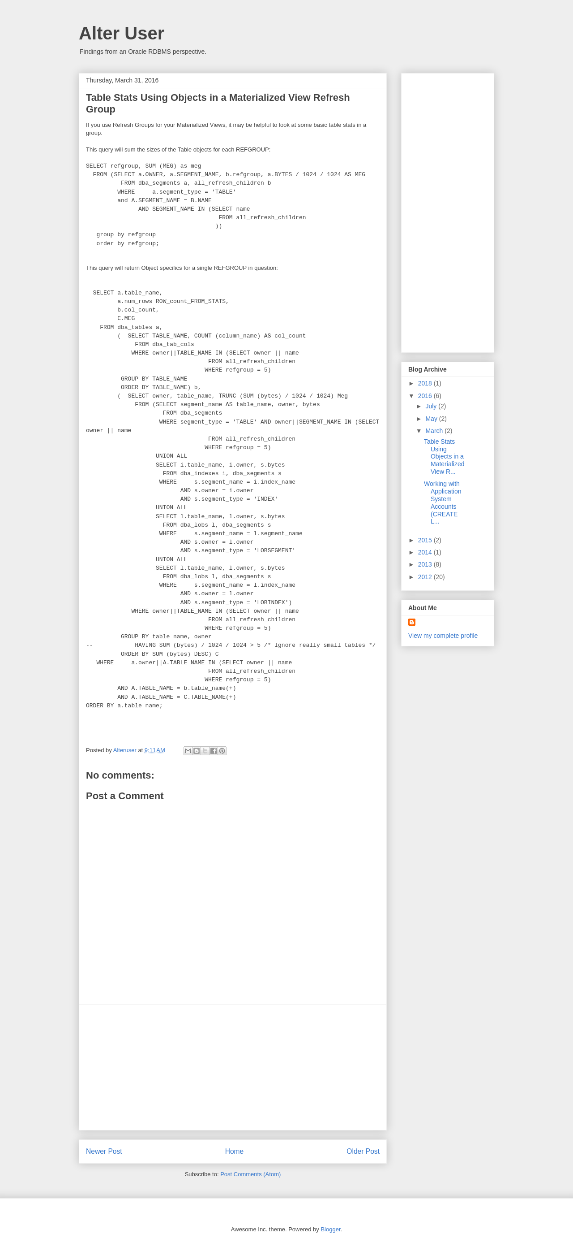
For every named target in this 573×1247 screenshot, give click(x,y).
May (432, 418)
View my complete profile (443, 635)
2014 (426, 552)
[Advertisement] (233, 1067)
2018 (426, 383)
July (431, 406)
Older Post (363, 1151)
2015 (426, 540)
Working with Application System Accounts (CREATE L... (443, 502)
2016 (426, 395)
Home (234, 1151)
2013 (426, 564)
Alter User (121, 33)
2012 (426, 576)
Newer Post (104, 1151)
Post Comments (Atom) (250, 1174)
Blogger (330, 1229)
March (435, 430)
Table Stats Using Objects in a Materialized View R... (444, 456)
